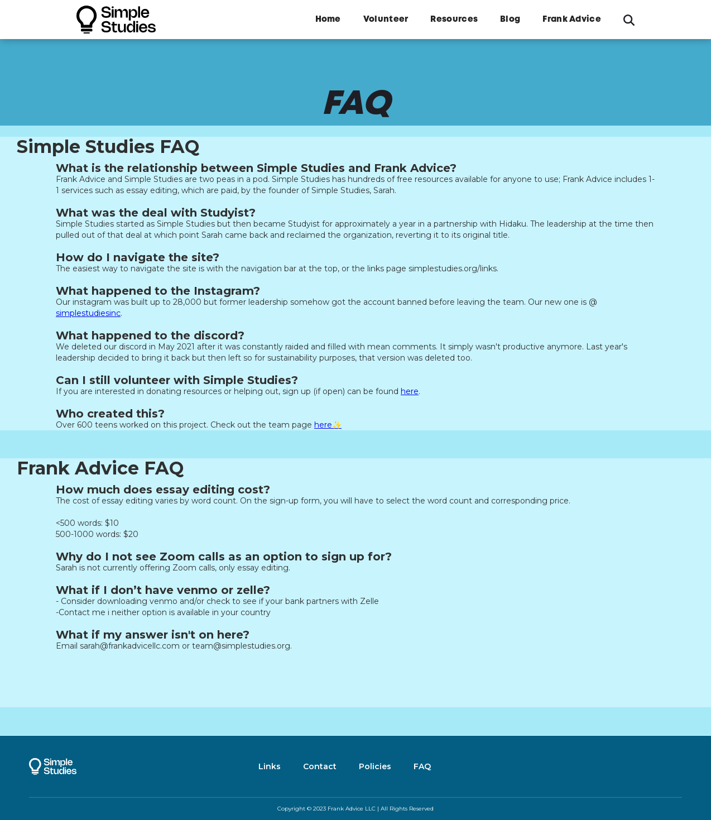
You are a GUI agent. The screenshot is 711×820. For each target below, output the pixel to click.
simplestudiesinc (88, 313)
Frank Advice (571, 19)
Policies (375, 766)
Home (328, 19)
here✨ (328, 425)
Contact (320, 766)
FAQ (422, 766)
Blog (510, 19)
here (410, 391)
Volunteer (386, 19)
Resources (454, 19)
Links (269, 766)
